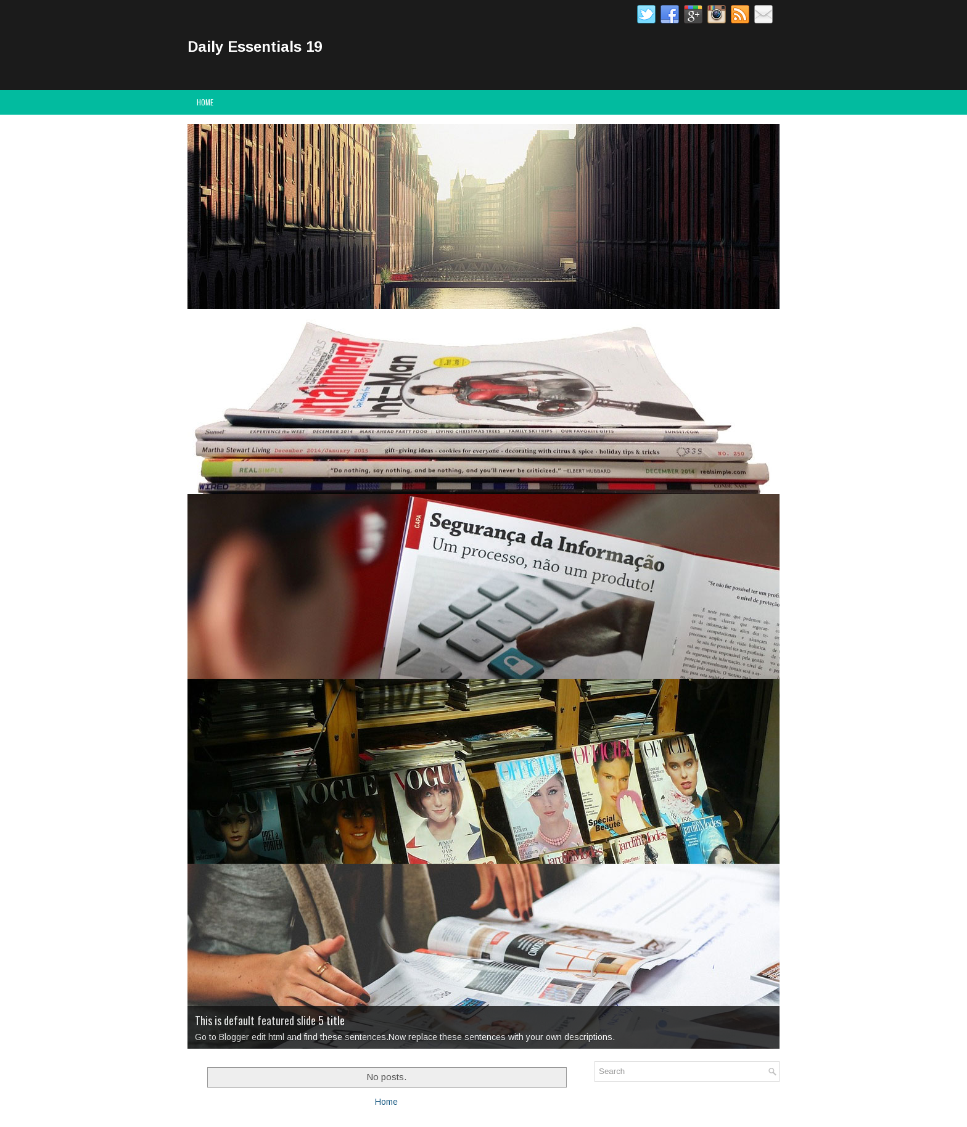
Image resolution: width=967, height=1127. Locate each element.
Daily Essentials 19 (254, 46)
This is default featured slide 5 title (270, 1020)
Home (205, 102)
